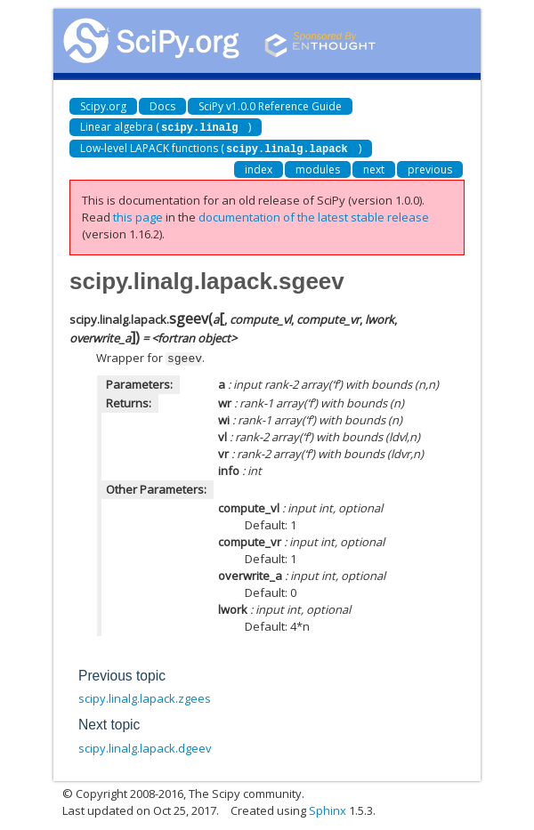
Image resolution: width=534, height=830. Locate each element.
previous (430, 167)
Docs (162, 106)
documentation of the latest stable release (313, 215)
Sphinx (327, 808)
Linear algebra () (165, 126)
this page (138, 215)
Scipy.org (103, 106)
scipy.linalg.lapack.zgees (144, 696)
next (373, 167)
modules (317, 167)
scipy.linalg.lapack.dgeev (145, 745)
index (258, 167)
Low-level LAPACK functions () (220, 147)
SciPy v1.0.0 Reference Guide (270, 106)
